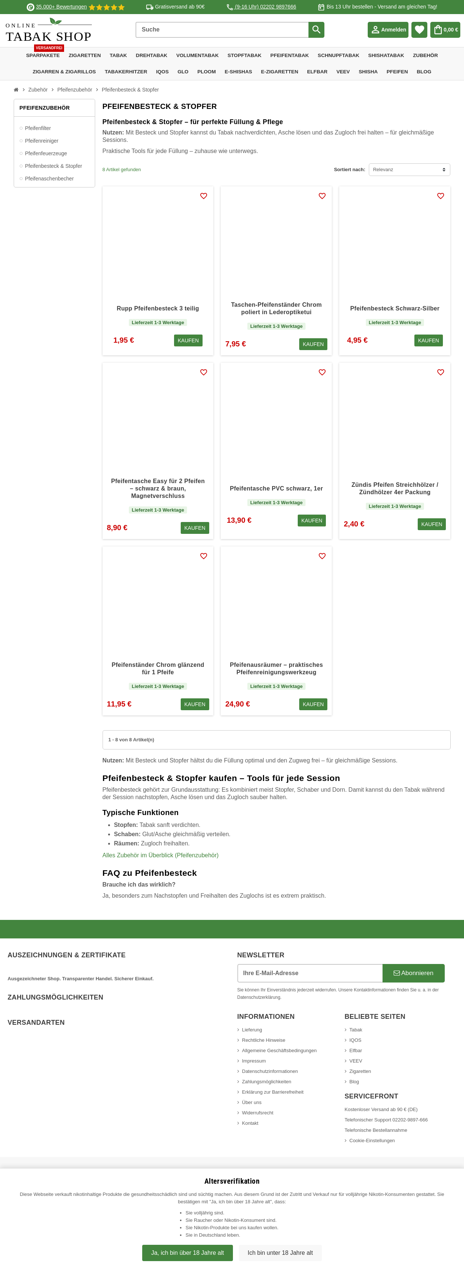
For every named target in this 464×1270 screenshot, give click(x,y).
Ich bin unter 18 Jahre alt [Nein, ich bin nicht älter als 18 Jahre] (280, 1253)
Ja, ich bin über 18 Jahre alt (187, 1253)
